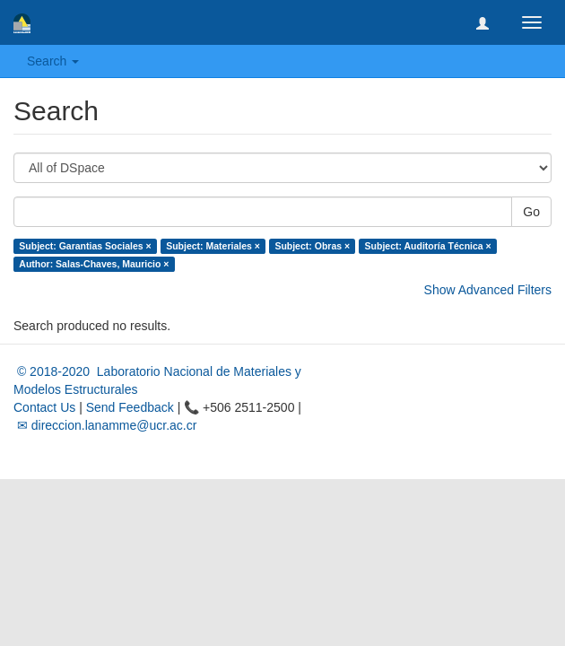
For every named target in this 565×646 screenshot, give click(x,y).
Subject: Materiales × (213, 245)
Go (531, 212)
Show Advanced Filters (488, 290)
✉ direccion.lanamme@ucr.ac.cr (104, 425)
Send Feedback (130, 407)
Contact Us (44, 407)
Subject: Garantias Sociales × (85, 245)
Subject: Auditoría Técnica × (428, 245)
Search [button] (53, 61)
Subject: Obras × (312, 245)
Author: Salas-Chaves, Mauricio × (94, 263)
